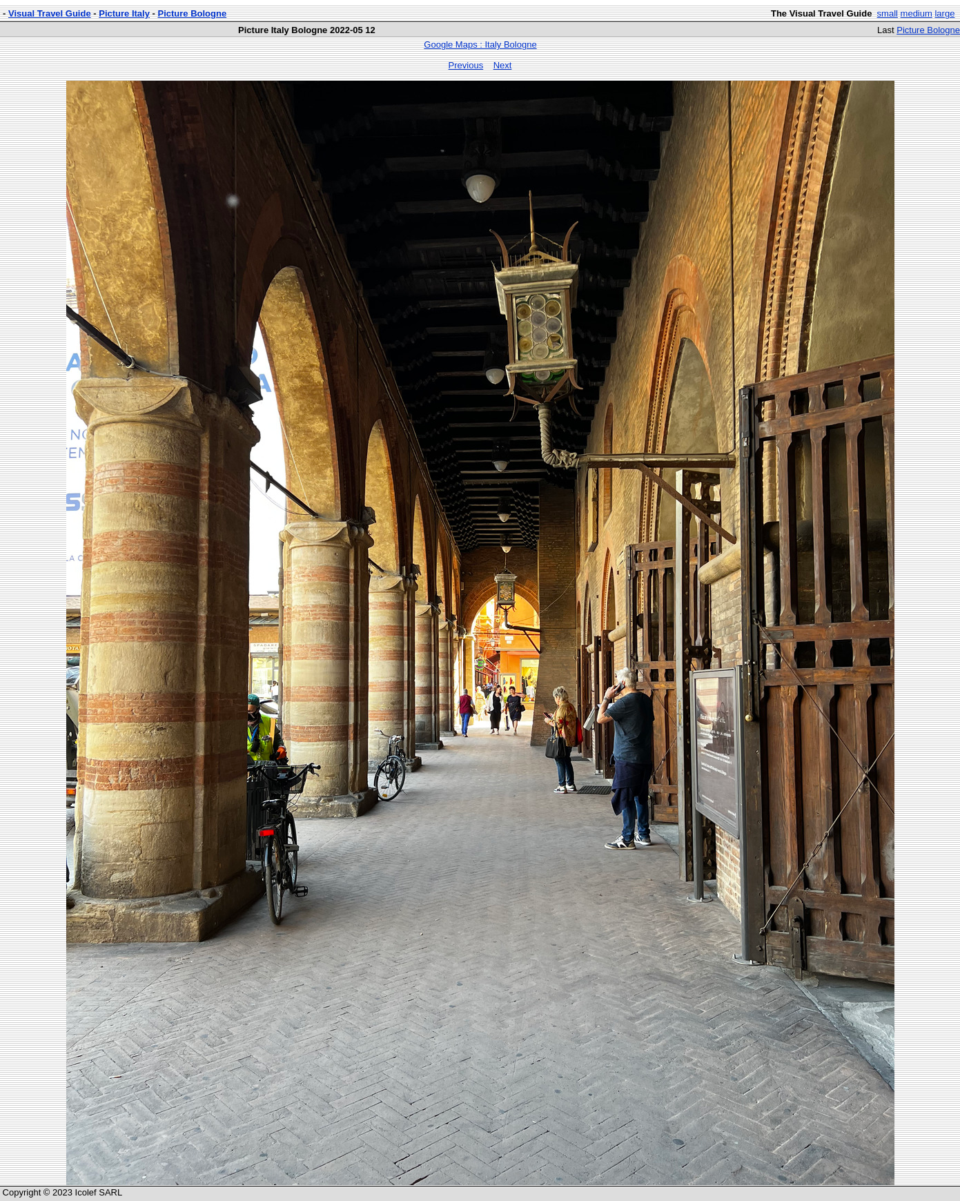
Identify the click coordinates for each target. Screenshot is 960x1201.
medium (916, 13)
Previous (466, 65)
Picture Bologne (192, 13)
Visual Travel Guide (49, 13)
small (887, 13)
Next (502, 65)
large (944, 13)
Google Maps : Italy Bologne (480, 44)
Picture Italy (124, 13)
